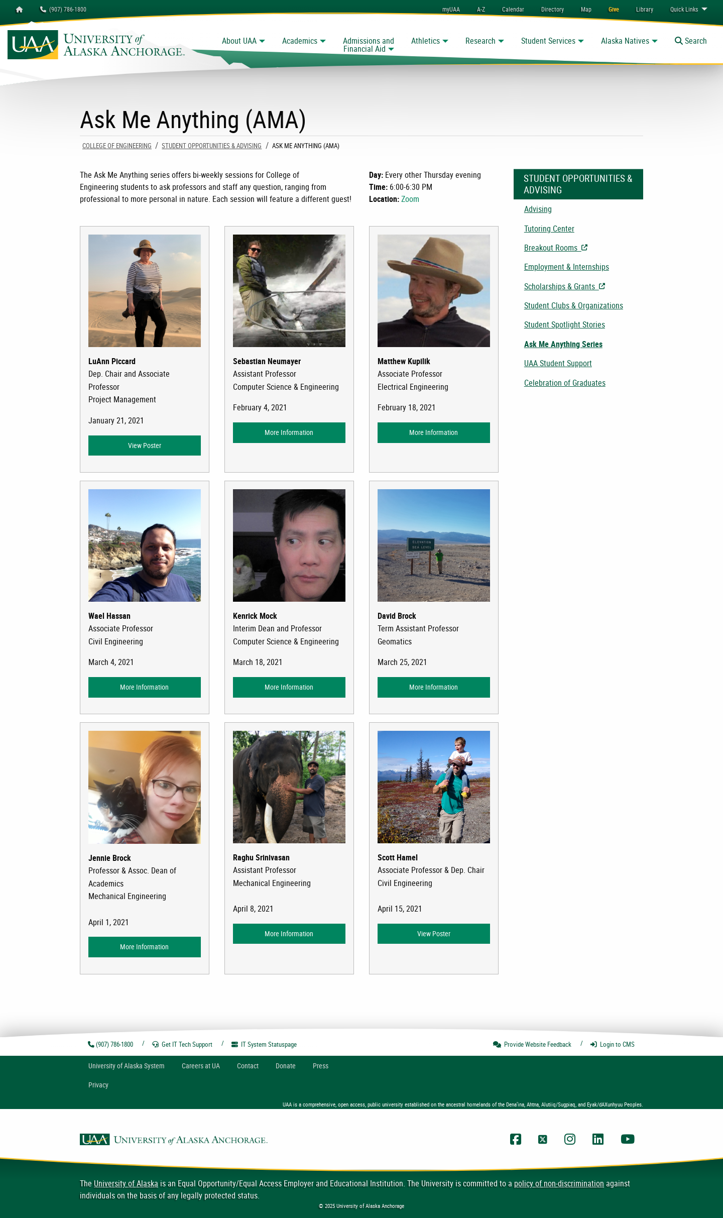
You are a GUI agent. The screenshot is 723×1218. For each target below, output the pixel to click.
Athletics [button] (425, 40)
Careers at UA (201, 1065)
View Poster (144, 445)
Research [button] (480, 40)
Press (320, 1065)
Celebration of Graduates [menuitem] (565, 382)
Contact (248, 1065)
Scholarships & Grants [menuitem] (583, 286)
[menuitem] (513, 9)
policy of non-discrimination (559, 1183)
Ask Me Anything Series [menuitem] (563, 344)
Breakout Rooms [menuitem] (583, 247)
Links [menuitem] (684, 9)
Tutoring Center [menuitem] (549, 228)
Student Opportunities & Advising (212, 145)
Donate (286, 1065)
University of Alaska (126, 1183)
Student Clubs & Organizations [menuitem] (573, 305)
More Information (289, 432)
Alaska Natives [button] (625, 40)
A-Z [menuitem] (481, 9)
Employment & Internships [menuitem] (566, 266)
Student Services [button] (548, 40)
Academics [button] (299, 40)
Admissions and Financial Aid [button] (368, 44)
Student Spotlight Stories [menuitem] (564, 324)
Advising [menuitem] (538, 208)
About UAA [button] (239, 40)
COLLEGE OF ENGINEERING (117, 145)
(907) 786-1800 (63, 9)
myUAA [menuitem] (451, 9)
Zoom (410, 198)
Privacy (98, 1084)
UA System (126, 1065)
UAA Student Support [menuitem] (558, 363)
